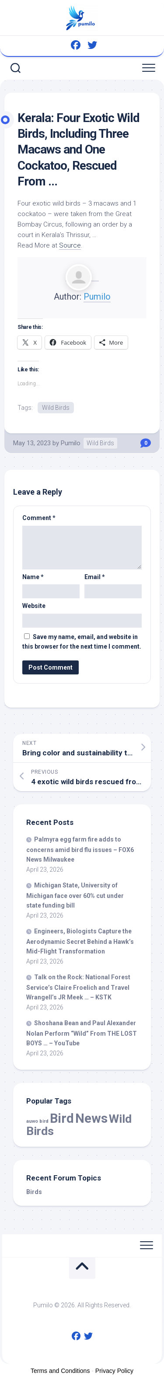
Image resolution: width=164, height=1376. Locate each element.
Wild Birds (56, 407)
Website (33, 605)
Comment (39, 517)
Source (70, 245)
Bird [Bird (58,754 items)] (62, 1118)
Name (33, 576)
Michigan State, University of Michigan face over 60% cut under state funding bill (75, 895)
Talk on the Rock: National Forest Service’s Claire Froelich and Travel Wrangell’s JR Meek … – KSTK (78, 987)
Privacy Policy (114, 1370)
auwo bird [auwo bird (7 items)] (37, 1121)
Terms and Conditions (60, 1370)
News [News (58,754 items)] (91, 1118)
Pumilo (97, 296)
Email (94, 576)
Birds (34, 1191)
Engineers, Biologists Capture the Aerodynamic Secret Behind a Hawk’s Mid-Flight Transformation (80, 941)
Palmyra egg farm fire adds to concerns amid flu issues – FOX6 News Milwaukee (80, 849)
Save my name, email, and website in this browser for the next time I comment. (81, 641)
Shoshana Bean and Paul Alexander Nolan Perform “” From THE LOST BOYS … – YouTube (81, 1033)
